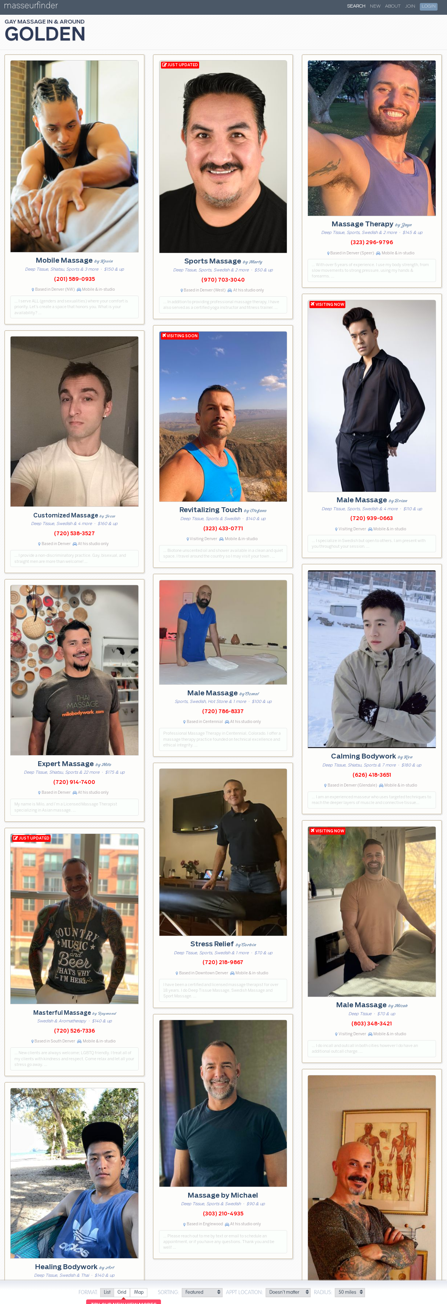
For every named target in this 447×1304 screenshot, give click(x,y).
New (375, 6)
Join (410, 6)
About (393, 6)
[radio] (107, 1293)
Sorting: (168, 1292)
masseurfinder (31, 7)
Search (356, 6)
